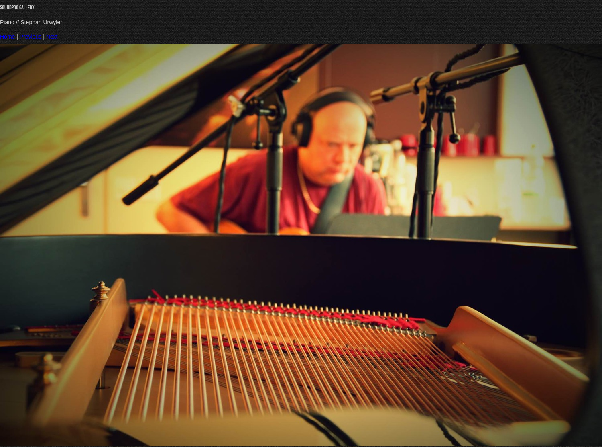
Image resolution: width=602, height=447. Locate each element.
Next (52, 36)
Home (7, 36)
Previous (30, 36)
